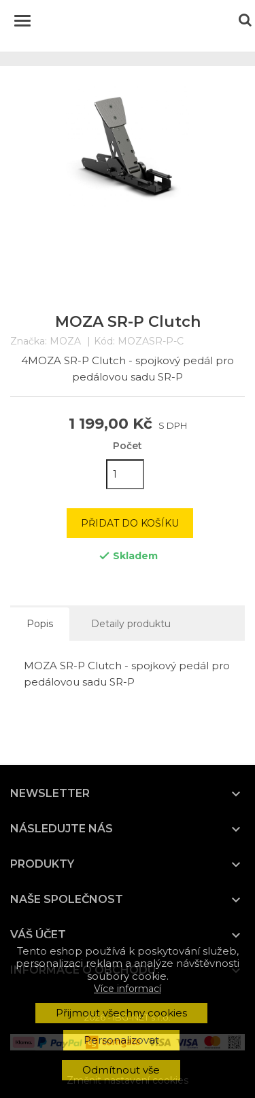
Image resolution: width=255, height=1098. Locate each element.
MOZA (65, 341)
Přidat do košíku (130, 523)
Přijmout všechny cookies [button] (121, 1012)
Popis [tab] (40, 624)
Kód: (104, 341)
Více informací (127, 988)
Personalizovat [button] (121, 1039)
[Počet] (125, 474)
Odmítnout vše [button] (121, 1069)
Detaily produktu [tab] (131, 624)
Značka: (28, 341)
